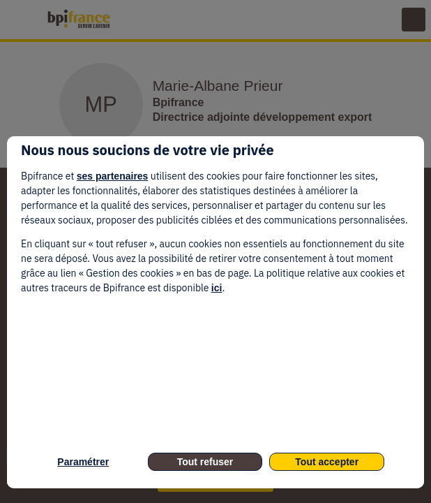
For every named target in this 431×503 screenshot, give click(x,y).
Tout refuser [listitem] (205, 461)
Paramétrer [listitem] (83, 461)
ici (216, 287)
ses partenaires (113, 176)
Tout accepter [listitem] (326, 461)
